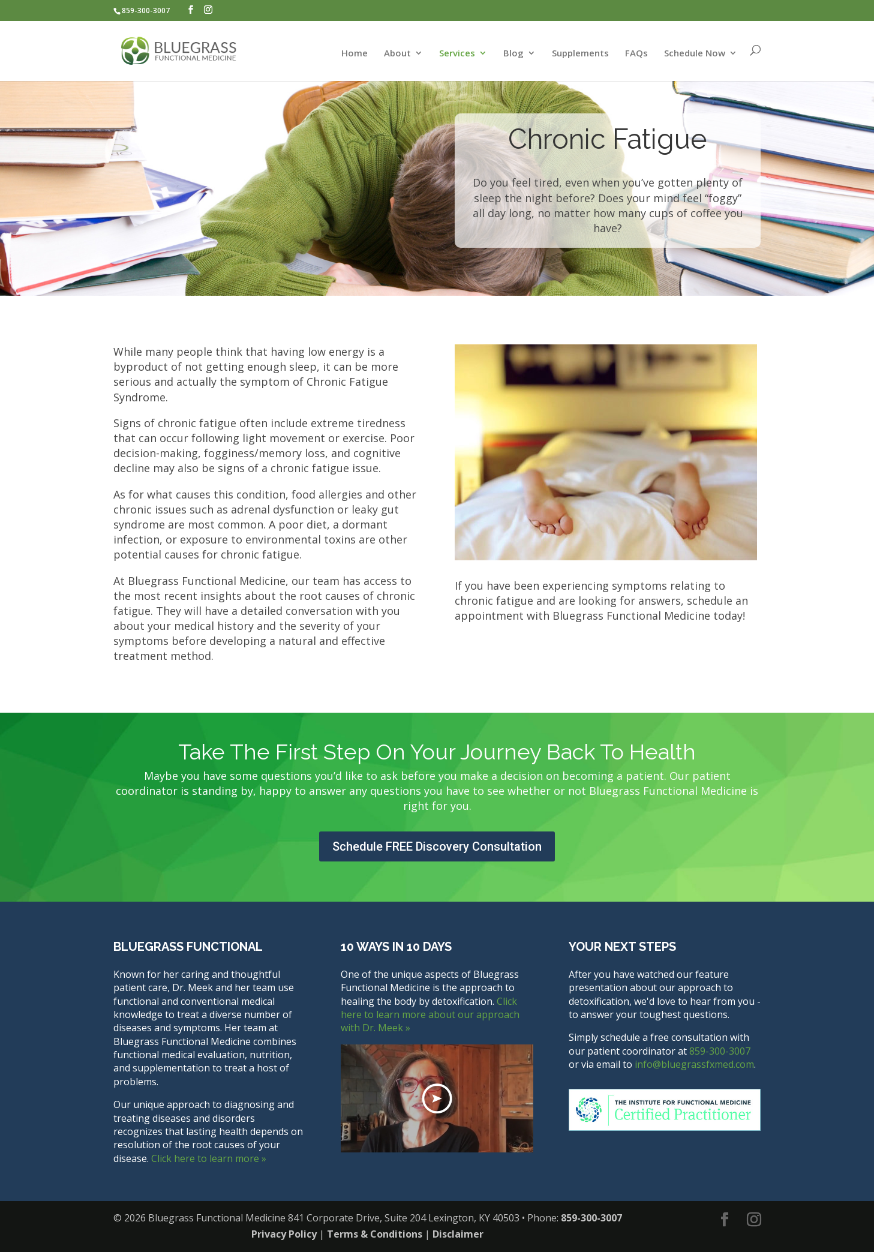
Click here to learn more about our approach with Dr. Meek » (430, 1015)
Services (457, 54)
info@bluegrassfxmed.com (694, 1064)
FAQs (636, 54)
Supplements (580, 54)
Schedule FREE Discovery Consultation (437, 846)
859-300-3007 (146, 10)
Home (354, 54)
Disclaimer (458, 1234)
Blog (513, 54)
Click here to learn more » (208, 1158)
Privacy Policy (284, 1234)
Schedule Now (694, 54)
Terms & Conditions (374, 1234)
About (397, 54)
